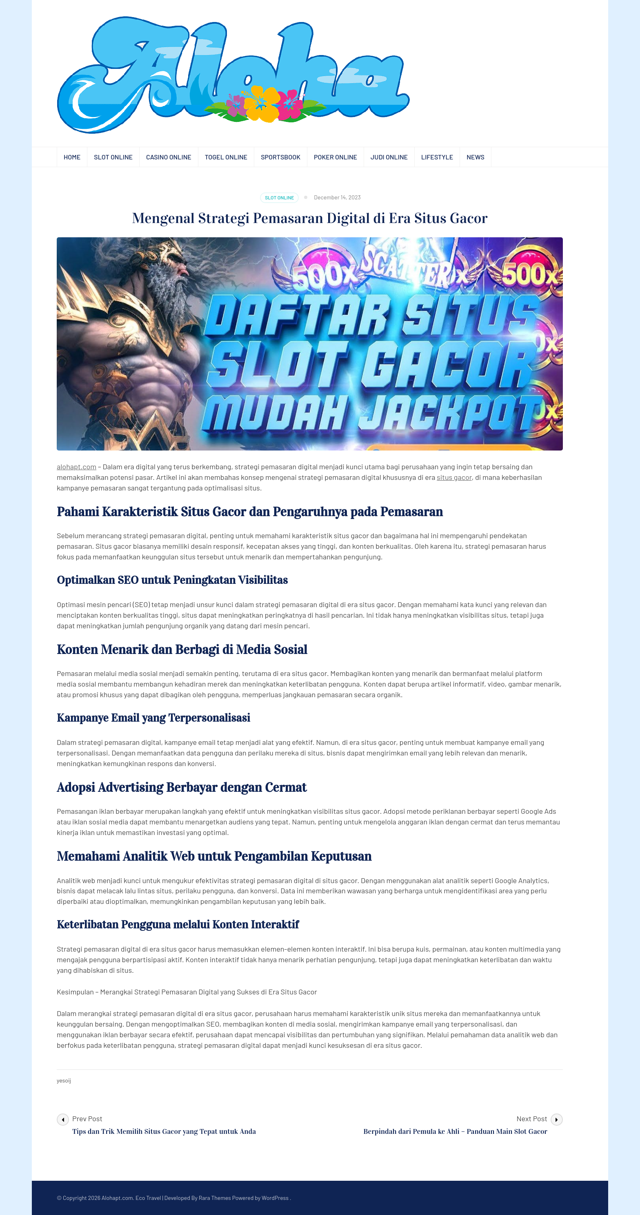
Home (72, 157)
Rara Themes (215, 1197)
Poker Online (335, 157)
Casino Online (168, 157)
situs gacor (454, 477)
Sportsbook (280, 157)
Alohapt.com (117, 1197)
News (475, 157)
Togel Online (226, 157)
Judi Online (389, 157)
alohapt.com (76, 466)
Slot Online (113, 157)
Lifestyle (437, 157)
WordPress (275, 1197)
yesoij (64, 1080)
